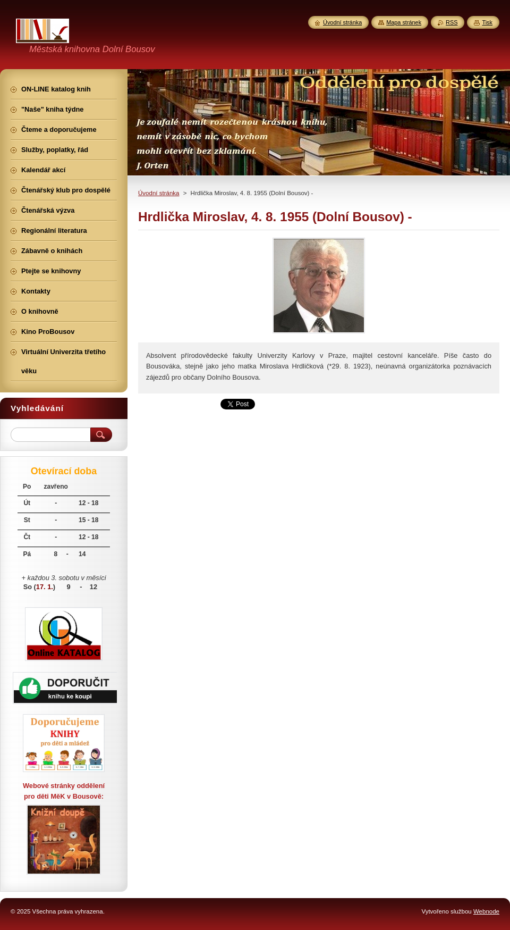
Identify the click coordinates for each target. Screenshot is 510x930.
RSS (451, 22)
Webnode (486, 911)
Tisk (487, 22)
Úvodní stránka (158, 193)
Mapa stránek (403, 22)
